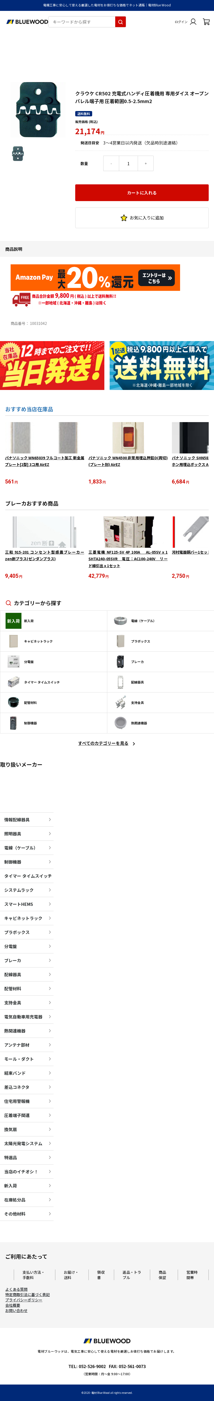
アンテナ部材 (16, 1045)
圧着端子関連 (17, 1116)
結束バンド (15, 1073)
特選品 (10, 1158)
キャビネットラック (23, 918)
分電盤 (10, 947)
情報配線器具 (17, 820)
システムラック (19, 890)
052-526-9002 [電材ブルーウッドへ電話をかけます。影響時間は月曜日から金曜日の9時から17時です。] (92, 1367)
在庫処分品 (14, 1200)
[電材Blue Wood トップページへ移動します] (27, 22)
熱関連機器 (14, 1031)
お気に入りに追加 (142, 173)
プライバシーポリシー (23, 1300)
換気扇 (10, 1130)
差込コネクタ (16, 1087)
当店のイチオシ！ (21, 1172)
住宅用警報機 (17, 1101)
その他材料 (14, 1214)
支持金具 (12, 1003)
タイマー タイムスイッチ (28, 876)
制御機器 (12, 862)
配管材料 (12, 989)
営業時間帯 (192, 1275)
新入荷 (10, 1186)
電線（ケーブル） (21, 848)
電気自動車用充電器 (23, 1017)
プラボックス (17, 932)
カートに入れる (142, 148)
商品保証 (162, 1275)
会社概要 (12, 1305)
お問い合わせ (16, 1311)
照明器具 (12, 834)
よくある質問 (16, 1289)
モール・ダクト (19, 1059)
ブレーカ (12, 961)
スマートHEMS (18, 904)
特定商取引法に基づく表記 (27, 1295)
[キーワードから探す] (120, 21)
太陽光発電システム (23, 1144)
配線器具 (12, 975)
